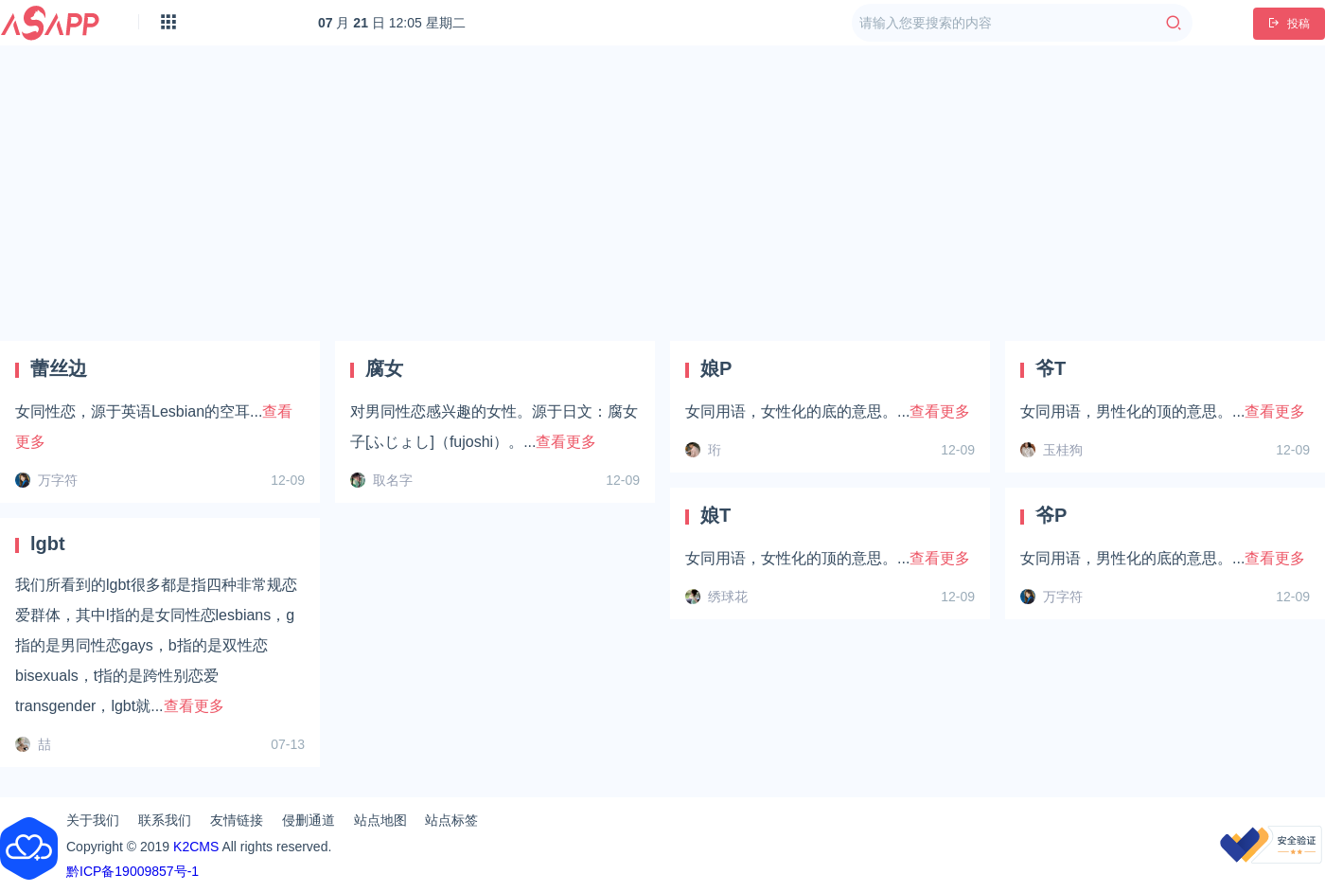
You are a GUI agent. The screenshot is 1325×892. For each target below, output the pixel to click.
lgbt (47, 543)
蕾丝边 (58, 368)
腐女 (384, 368)
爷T (1050, 368)
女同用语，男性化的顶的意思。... (1162, 411)
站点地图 (380, 820)
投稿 (1289, 23)
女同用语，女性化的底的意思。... (827, 411)
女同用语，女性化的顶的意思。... (827, 558)
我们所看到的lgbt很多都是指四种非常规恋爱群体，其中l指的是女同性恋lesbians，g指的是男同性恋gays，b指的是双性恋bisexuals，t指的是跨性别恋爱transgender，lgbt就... (156, 645)
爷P (1051, 515)
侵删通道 (308, 820)
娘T (715, 515)
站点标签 (451, 820)
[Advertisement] (663, 193)
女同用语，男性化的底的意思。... (1162, 558)
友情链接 (236, 820)
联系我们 (164, 820)
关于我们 (92, 820)
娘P (716, 368)
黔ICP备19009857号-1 (132, 871)
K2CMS (196, 846)
